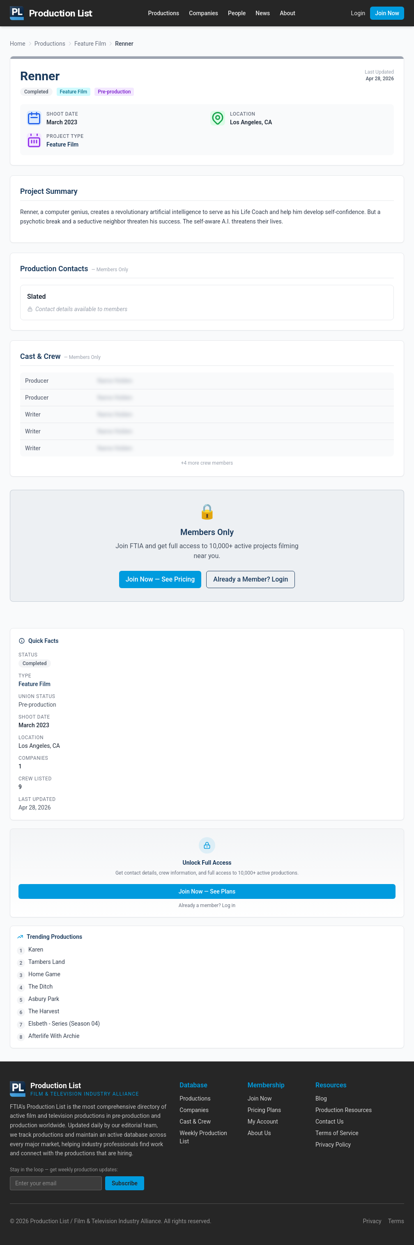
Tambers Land (46, 962)
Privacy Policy (333, 1144)
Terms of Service (337, 1133)
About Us (259, 1133)
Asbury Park (43, 999)
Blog (321, 1098)
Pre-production (114, 92)
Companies (203, 13)
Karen (35, 949)
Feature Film (90, 43)
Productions (163, 13)
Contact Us (329, 1121)
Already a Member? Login (250, 579)
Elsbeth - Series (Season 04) (64, 1023)
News (262, 13)
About (287, 13)
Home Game (44, 974)
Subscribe (125, 1183)
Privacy (372, 1221)
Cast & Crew (195, 1121)
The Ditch (40, 986)
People (237, 13)
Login (358, 13)
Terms (396, 1221)
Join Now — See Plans (207, 891)
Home (17, 43)
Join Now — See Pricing (160, 579)
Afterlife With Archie (53, 1036)
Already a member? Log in (207, 905)
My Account (263, 1121)
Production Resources (343, 1110)
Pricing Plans (264, 1110)
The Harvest (43, 1011)
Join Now (387, 13)
